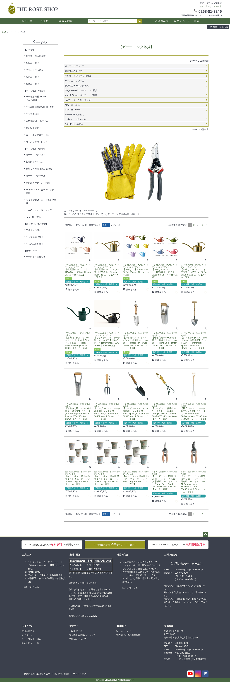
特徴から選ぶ (32, 84)
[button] (206, 225)
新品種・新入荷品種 (36, 56)
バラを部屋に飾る (34, 237)
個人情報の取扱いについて (82, 635)
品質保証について (77, 639)
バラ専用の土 (32, 114)
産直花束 (163, 21)
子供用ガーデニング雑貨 (38, 182)
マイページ (183, 21)
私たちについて (124, 631)
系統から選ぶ (32, 63)
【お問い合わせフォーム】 (186, 563)
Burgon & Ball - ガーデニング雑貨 (40, 191)
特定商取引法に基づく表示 (37, 674)
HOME (3, 32)
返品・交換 (122, 554)
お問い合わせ (170, 554)
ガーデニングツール (36, 175)
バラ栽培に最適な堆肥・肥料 (40, 107)
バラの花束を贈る (34, 244)
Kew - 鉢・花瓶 (33, 217)
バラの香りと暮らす (36, 256)
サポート (73, 625)
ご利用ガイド (75, 631)
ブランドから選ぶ (34, 70)
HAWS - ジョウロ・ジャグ (39, 210)
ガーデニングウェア (36, 154)
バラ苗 (28, 21)
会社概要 (168, 625)
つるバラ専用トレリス (37, 142)
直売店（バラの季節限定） (129, 635)
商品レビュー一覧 (30, 643)
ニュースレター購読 (31, 639)
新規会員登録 (28, 631)
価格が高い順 (94, 225)
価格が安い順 (81, 225)
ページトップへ (205, 534)
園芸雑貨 (67, 21)
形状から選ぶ (32, 77)
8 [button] (202, 225)
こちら (35, 587)
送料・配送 (74, 554)
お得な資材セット (34, 128)
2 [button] (193, 225)
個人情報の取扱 (61, 674)
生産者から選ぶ (33, 230)
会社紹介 (121, 625)
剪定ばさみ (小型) (34, 161)
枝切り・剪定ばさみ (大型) (39, 168)
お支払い (26, 554)
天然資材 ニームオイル (37, 121)
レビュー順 (115, 225)
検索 (139, 21)
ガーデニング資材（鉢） (38, 135)
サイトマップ (79, 674)
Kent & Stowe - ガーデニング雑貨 (41, 201)
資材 (45, 21)
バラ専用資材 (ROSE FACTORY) (36, 98)
